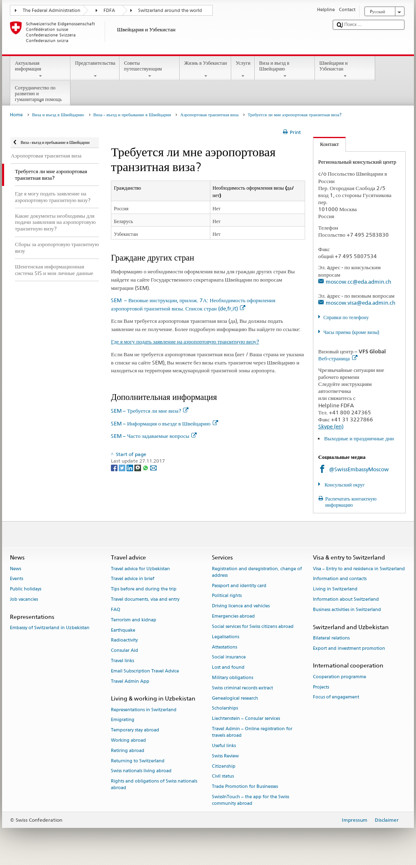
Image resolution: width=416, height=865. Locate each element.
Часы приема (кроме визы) (351, 332)
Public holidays (25, 589)
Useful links (224, 745)
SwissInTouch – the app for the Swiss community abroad (250, 800)
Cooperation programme (339, 676)
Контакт (326, 144)
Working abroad (128, 740)
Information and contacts (340, 579)
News (15, 568)
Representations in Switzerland (143, 709)
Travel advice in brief (132, 579)
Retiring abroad (127, 750)
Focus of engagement (336, 697)
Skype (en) (330, 426)
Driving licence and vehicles (241, 606)
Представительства (95, 70)
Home (16, 115)
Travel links (122, 660)
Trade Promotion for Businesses (245, 787)
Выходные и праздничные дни (359, 438)
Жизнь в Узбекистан (205, 70)
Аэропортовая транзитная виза (209, 115)
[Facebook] (115, 467)
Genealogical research (235, 698)
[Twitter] (123, 467)
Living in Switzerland (335, 589)
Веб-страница (337, 358)
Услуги (243, 70)
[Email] (153, 467)
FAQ (115, 609)
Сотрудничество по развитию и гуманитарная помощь (40, 95)
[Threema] (138, 467)
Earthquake (123, 630)
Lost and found (228, 667)
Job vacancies (24, 599)
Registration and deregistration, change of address (257, 572)
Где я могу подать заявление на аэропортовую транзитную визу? (185, 341)
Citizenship (223, 766)
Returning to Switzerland (138, 761)
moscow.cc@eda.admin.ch (358, 281)
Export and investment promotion (349, 648)
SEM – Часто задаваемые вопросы (154, 435)
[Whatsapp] (146, 467)
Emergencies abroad (233, 616)
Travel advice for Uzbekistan (140, 568)
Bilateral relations (331, 638)
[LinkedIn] (130, 467)
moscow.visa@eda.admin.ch (360, 302)
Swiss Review (225, 756)
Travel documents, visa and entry (145, 599)
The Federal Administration (51, 10)
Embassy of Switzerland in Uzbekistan (49, 627)
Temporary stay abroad (135, 730)
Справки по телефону (346, 317)
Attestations (224, 647)
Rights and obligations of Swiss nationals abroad (154, 785)
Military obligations (232, 677)
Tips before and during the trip (143, 589)
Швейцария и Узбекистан (345, 70)
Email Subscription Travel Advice (145, 671)
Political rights (227, 596)
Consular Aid (124, 650)
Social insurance (229, 657)
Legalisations (225, 636)
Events (16, 579)
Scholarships (225, 708)
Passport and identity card (239, 585)
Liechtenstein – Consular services (246, 719)
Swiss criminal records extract (242, 688)
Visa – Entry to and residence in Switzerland (359, 568)
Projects (321, 687)
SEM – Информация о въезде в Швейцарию (164, 423)
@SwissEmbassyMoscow (359, 469)
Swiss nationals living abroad (141, 771)
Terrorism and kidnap (133, 620)
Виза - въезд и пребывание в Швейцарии (132, 115)
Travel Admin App (130, 681)
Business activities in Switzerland (347, 609)
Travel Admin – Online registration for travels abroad (252, 732)
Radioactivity (124, 640)
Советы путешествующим (149, 70)
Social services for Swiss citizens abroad (253, 626)
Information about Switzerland (346, 599)
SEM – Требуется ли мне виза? (149, 410)
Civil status (223, 776)
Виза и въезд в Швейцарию (285, 70)
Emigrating (122, 720)
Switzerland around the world (170, 10)
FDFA (109, 10)
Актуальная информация (40, 70)
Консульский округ (344, 485)
